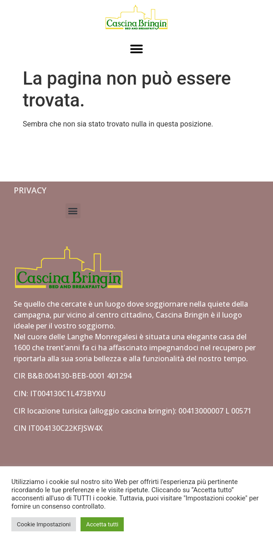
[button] (136, 49)
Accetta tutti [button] (102, 524)
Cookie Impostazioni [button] (44, 524)
